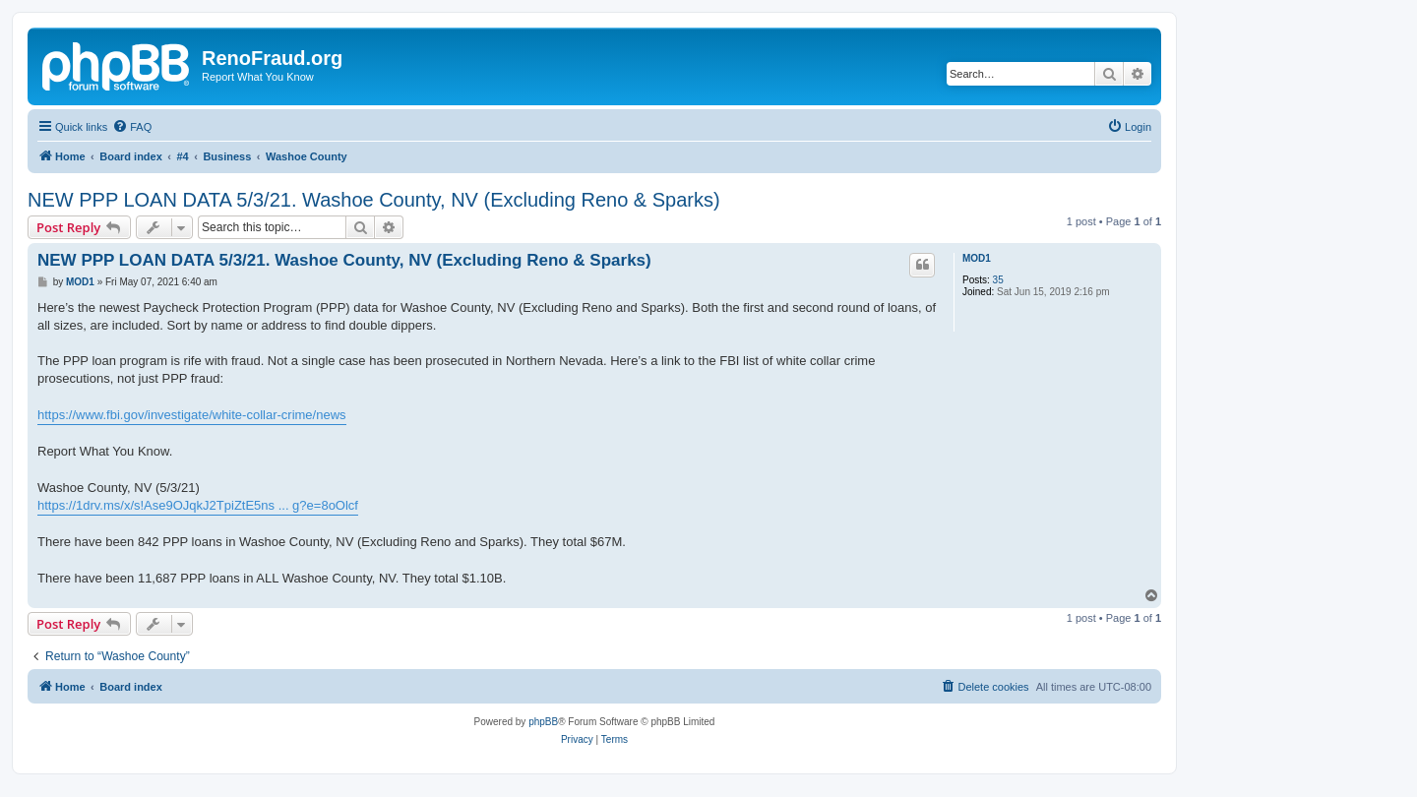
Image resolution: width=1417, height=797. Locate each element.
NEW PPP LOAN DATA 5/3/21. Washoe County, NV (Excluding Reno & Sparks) (374, 200)
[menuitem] (132, 127)
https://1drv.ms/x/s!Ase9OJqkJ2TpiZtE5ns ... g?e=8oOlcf (197, 505)
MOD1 (976, 258)
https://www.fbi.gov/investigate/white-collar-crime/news (191, 414)
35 (998, 280)
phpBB (543, 721)
